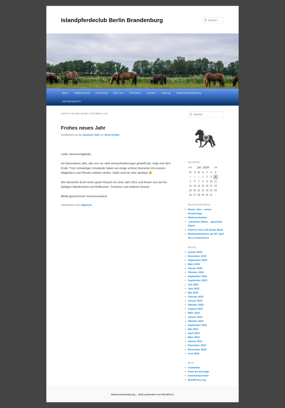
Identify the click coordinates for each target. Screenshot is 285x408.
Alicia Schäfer (112, 135)
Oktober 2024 (196, 272)
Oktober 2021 (196, 321)
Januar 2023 (195, 300)
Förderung (101, 92)
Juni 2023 (193, 288)
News (65, 92)
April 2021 (194, 333)
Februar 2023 (195, 296)
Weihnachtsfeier (197, 217)
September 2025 (197, 260)
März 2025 (194, 264)
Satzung (166, 92)
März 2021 (194, 337)
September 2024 (197, 276)
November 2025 (197, 256)
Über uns (118, 92)
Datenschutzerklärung (189, 92)
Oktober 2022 (196, 304)
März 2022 (194, 312)
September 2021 (197, 325)
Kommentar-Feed (198, 375)
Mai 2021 (193, 329)
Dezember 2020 (197, 345)
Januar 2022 (195, 317)
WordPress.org (197, 379)
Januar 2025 (195, 268)
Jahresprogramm (71, 101)
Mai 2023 (193, 292)
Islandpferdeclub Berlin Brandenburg (112, 20)
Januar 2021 (195, 341)
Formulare (135, 92)
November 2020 (197, 349)
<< (190, 167)
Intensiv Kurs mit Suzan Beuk (205, 229)
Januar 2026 (195, 252)
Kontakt (151, 92)
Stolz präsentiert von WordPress (156, 394)
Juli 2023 (193, 284)
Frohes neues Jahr (83, 128)
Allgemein (86, 205)
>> (215, 167)
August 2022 (195, 308)
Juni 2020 (193, 353)
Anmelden (194, 367)
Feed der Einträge (198, 371)
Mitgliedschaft (81, 92)
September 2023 (197, 280)
